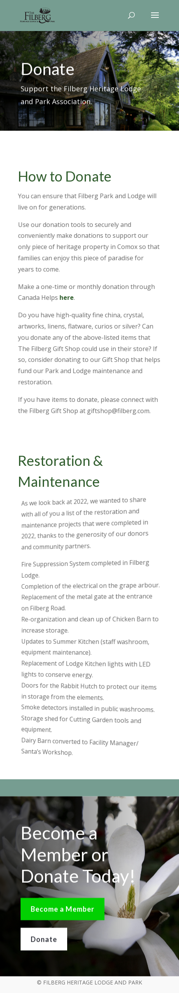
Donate (44, 941)
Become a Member (62, 911)
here (67, 298)
